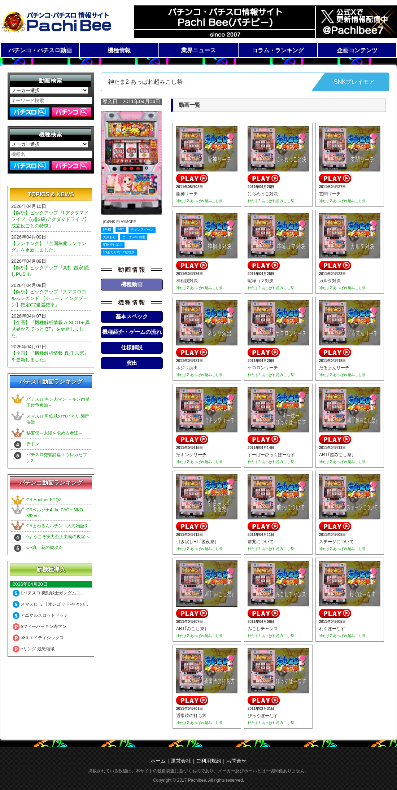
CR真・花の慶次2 (43, 547)
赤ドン (32, 443)
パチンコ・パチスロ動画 (40, 50)
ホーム (158, 761)
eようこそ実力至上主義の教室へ (58, 536)
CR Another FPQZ (43, 499)
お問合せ (236, 761)
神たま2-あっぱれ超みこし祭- (200, 201)
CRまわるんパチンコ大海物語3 (56, 525)
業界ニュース (198, 50)
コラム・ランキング (278, 50)
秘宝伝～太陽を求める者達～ (54, 433)
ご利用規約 (208, 761)
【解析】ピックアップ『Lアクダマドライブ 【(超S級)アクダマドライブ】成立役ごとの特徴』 (50, 219)
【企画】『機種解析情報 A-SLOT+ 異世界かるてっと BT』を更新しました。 (50, 329)
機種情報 (119, 50)
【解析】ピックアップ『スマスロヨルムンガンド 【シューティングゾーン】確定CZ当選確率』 (49, 298)
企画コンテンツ (357, 50)
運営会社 (181, 761)
